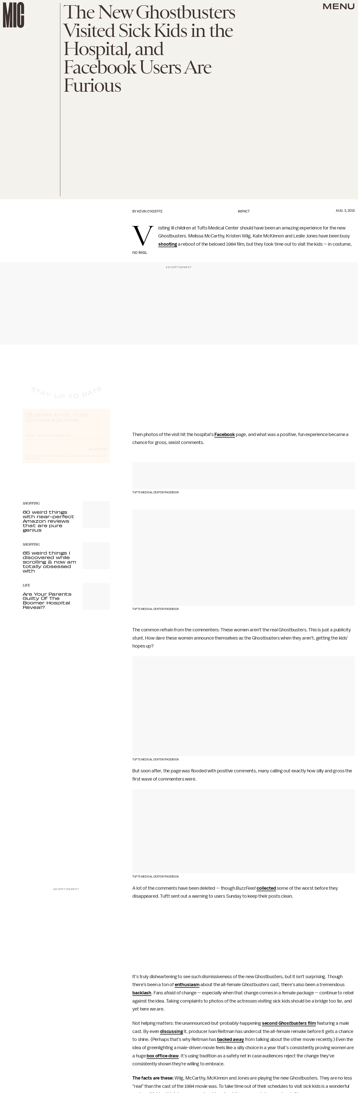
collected (266, 888)
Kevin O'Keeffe (150, 211)
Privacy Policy (33, 463)
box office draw (163, 1055)
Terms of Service (92, 460)
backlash (141, 992)
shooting (167, 244)
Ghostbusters (292, 1023)
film (311, 1023)
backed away (230, 1039)
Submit (98, 453)
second (270, 1023)
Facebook (224, 434)
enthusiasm (187, 984)
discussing (171, 1031)
